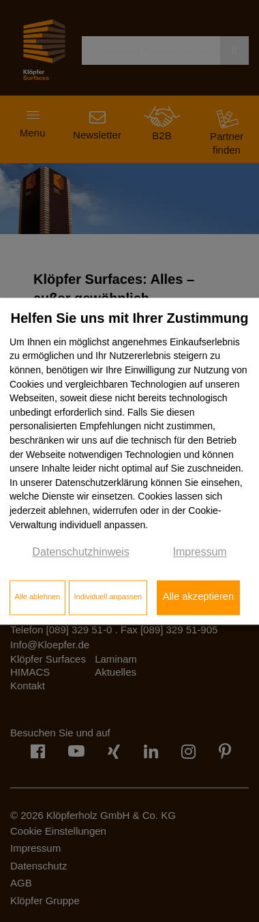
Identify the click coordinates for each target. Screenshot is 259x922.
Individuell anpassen (108, 597)
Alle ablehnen (38, 597)
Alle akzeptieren (198, 597)
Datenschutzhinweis (80, 552)
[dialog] (129, 461)
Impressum (200, 552)
